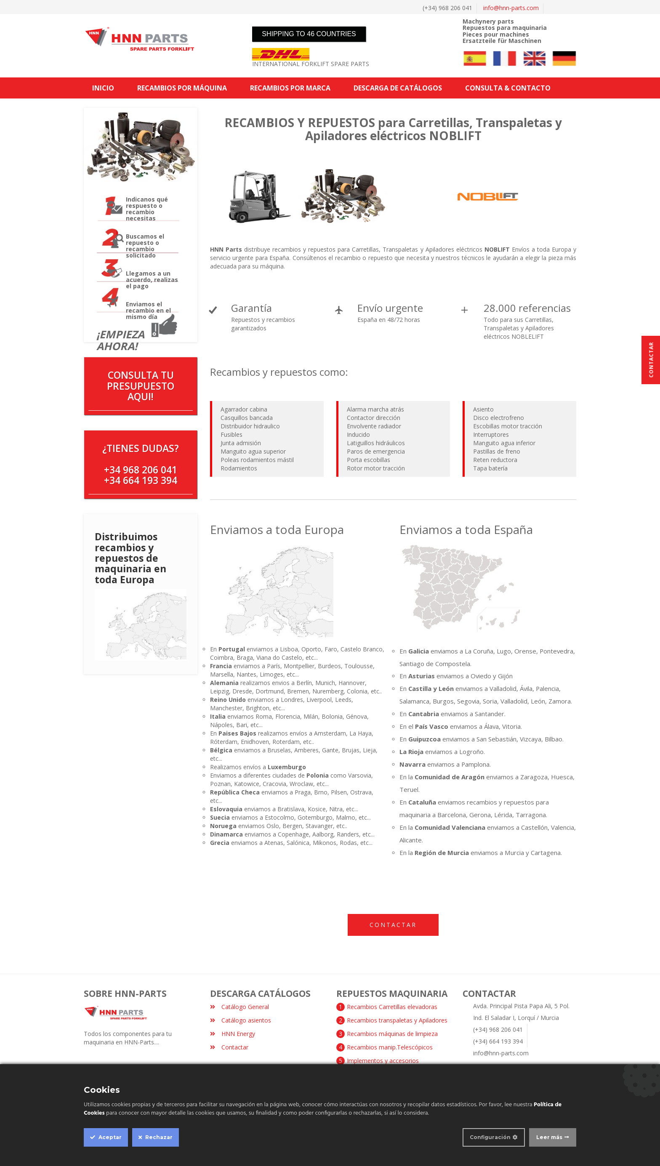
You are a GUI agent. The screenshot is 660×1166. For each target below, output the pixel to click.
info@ (511, 8)
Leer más (549, 1137)
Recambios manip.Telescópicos (390, 1047)
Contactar (393, 925)
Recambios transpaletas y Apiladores (397, 1020)
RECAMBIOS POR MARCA (290, 88)
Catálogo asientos (240, 1020)
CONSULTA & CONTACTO (508, 88)
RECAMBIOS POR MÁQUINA (182, 88)
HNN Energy (232, 1034)
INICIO (103, 88)
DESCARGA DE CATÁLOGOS (398, 88)
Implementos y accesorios (383, 1061)
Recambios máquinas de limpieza (392, 1034)
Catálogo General (239, 1007)
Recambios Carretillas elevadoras (392, 1007)
